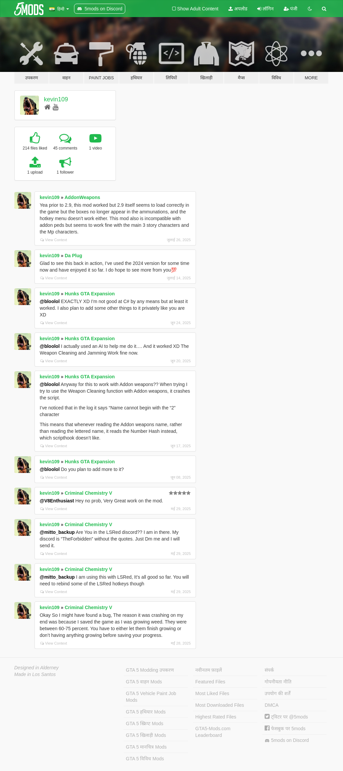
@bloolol (50, 301)
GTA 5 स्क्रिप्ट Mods (144, 723)
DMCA (271, 705)
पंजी (291, 8)
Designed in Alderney (36, 667)
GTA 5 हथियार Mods (146, 711)
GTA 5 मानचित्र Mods (146, 747)
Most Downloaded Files (219, 705)
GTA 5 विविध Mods (145, 758)
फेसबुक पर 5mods (285, 729)
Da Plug (73, 255)
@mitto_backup (57, 532)
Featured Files (210, 681)
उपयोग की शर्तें (277, 693)
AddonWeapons (82, 197)
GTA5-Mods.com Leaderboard (212, 732)
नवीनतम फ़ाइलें (208, 670)
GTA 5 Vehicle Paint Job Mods (151, 697)
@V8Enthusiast (57, 500)
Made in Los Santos (35, 674)
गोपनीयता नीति (278, 681)
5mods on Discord (287, 740)
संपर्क (269, 670)
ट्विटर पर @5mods (286, 717)
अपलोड (237, 8)
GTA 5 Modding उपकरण (150, 670)
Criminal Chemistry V (88, 493)
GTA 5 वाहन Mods (144, 681)
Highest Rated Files (215, 716)
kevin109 (56, 99)
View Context (53, 240)
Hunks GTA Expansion (90, 293)
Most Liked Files (212, 693)
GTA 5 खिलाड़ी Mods (146, 735)
